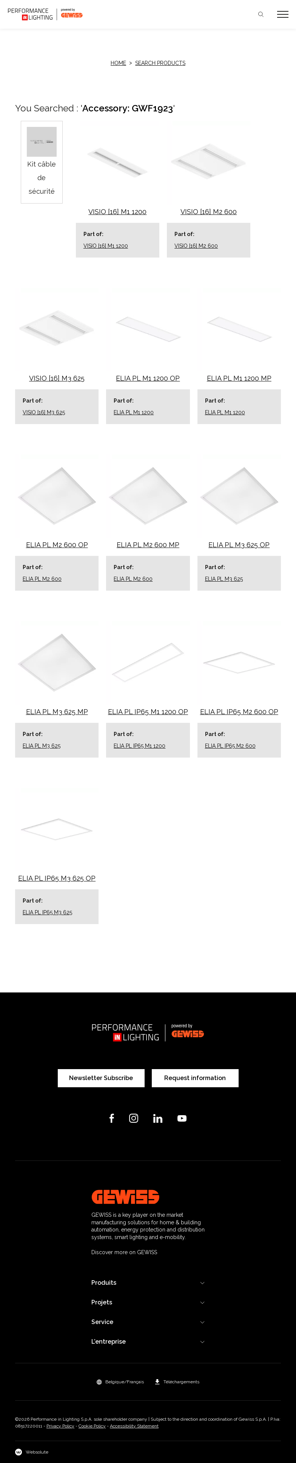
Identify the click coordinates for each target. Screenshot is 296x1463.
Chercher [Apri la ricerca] (261, 14)
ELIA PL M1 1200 (134, 412)
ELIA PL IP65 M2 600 (230, 746)
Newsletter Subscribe (101, 1078)
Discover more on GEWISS (124, 1252)
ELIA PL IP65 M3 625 (47, 912)
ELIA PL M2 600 (42, 579)
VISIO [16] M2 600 (196, 246)
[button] (120, 1381)
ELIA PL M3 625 (224, 579)
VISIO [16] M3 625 (44, 412)
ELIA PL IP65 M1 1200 (139, 746)
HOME (118, 63)
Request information (195, 1078)
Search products (160, 63)
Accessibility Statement (134, 1426)
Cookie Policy (92, 1426)
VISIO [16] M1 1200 (105, 246)
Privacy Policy (60, 1426)
